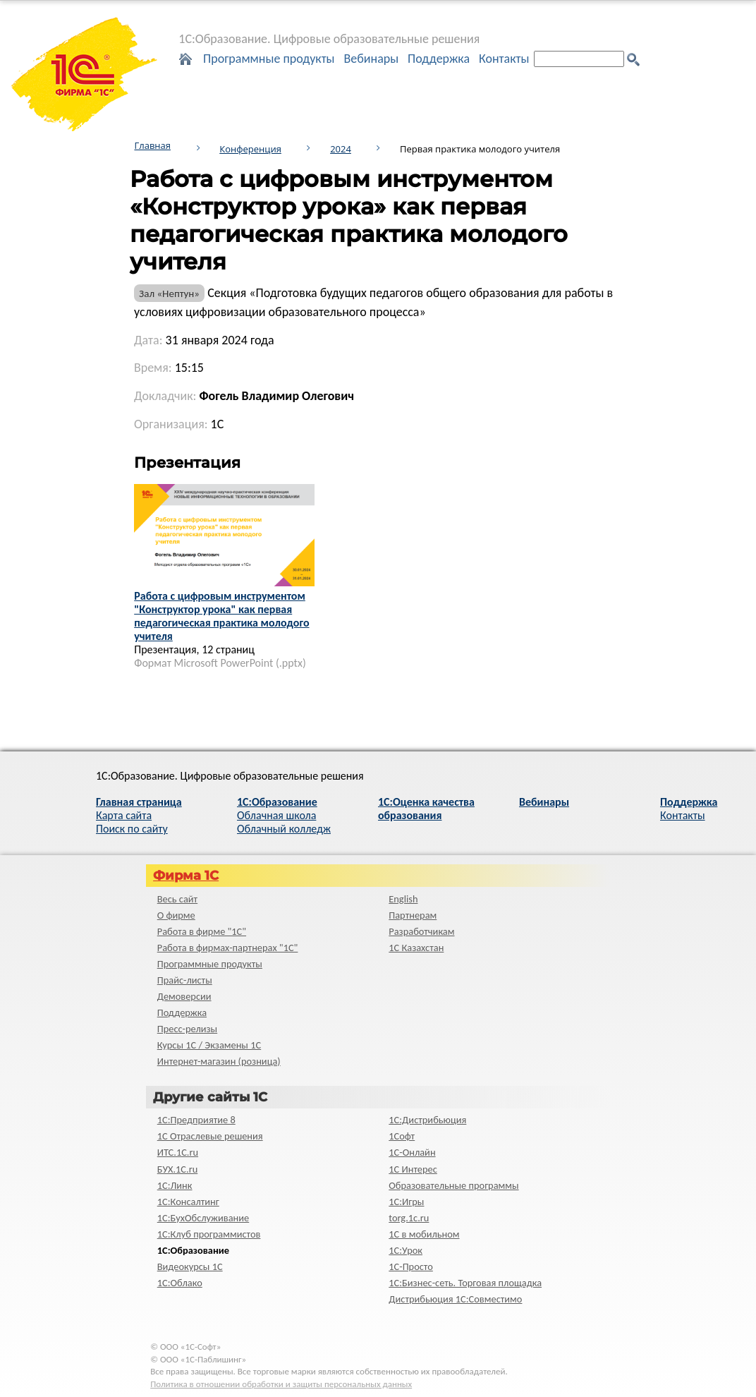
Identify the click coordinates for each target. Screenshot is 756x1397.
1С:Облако (179, 1282)
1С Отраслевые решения (210, 1136)
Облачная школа (276, 815)
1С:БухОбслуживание (203, 1217)
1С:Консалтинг (188, 1201)
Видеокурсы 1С (190, 1266)
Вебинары (370, 58)
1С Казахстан (416, 947)
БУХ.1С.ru (177, 1169)
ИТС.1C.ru (177, 1152)
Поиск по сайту (132, 828)
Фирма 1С (186, 875)
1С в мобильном (424, 1234)
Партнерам (413, 915)
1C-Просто (411, 1266)
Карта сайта (124, 815)
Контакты (504, 58)
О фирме (176, 915)
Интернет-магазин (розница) (219, 1061)
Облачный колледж (284, 828)
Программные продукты (269, 58)
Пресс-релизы (187, 1028)
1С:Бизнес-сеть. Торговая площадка (465, 1282)
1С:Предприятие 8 (196, 1119)
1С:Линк (175, 1185)
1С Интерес (413, 1169)
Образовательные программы (453, 1185)
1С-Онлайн (412, 1152)
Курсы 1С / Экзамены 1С (209, 1045)
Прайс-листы (184, 980)
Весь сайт (177, 899)
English (403, 899)
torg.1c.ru (409, 1217)
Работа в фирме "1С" (201, 931)
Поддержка (439, 58)
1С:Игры (406, 1201)
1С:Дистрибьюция (427, 1119)
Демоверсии (184, 996)
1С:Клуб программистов (209, 1234)
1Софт (402, 1136)
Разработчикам (421, 931)
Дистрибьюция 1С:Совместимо (455, 1299)
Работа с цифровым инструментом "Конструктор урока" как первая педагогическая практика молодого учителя (221, 616)
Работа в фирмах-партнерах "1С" (227, 947)
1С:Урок (405, 1250)
